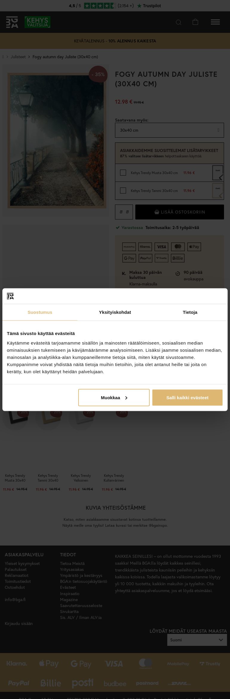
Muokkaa (114, 397)
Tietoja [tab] (190, 312)
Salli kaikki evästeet (187, 397)
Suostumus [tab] (39, 312)
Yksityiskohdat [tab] (115, 312)
